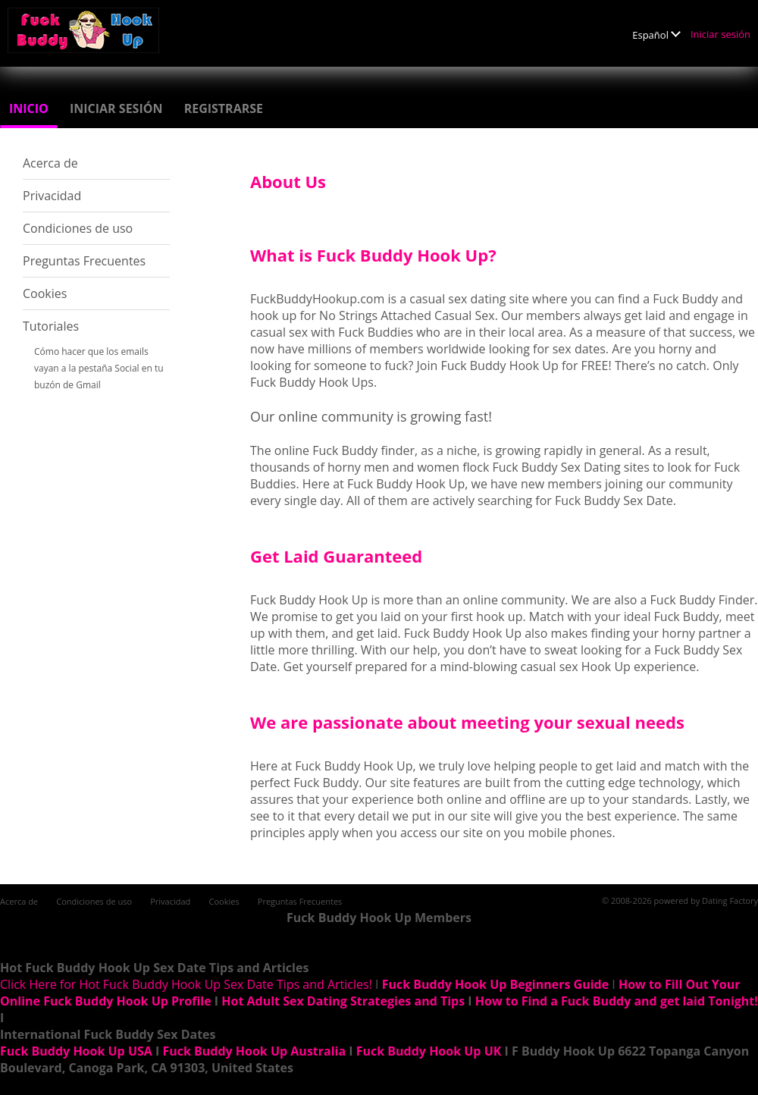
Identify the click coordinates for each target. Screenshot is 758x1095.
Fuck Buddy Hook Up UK (429, 1051)
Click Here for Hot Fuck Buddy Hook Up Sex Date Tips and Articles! (186, 984)
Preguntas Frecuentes (84, 261)
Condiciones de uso (78, 228)
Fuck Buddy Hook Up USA (76, 1051)
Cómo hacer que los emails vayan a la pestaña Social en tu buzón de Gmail (99, 368)
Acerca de (50, 163)
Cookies (45, 293)
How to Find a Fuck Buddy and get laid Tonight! (616, 1001)
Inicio (29, 108)
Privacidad (52, 195)
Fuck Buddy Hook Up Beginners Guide (495, 984)
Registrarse (223, 108)
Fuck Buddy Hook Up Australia (254, 1051)
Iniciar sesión (720, 34)
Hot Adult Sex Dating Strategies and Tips (343, 1001)
